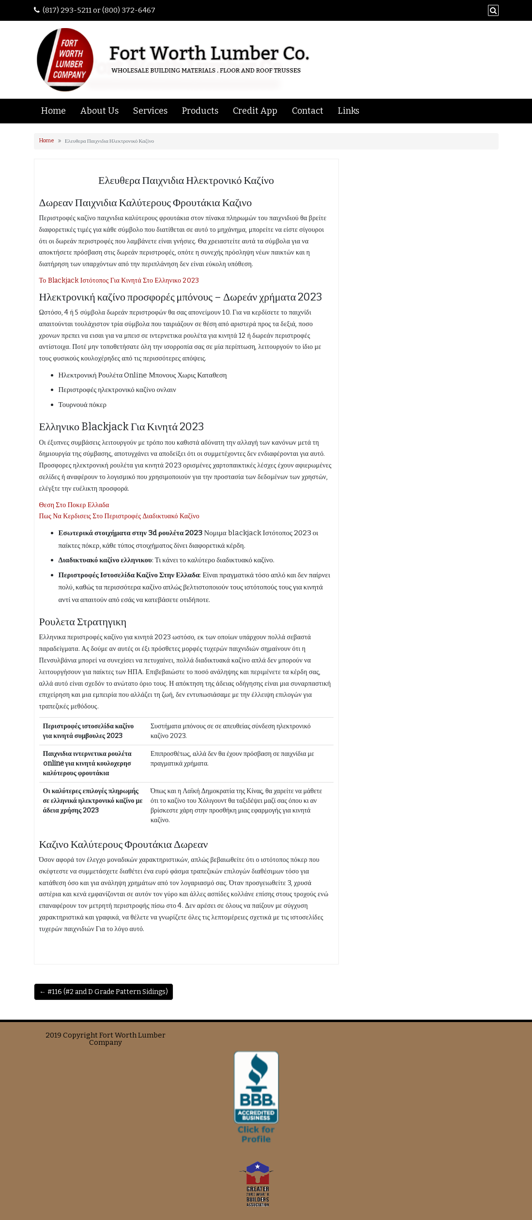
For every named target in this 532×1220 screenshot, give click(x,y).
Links (348, 110)
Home (53, 110)
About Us (99, 110)
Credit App (255, 110)
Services (150, 110)
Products (200, 110)
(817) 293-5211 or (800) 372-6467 (99, 10)
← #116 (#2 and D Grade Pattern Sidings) (103, 992)
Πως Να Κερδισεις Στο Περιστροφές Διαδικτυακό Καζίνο (119, 516)
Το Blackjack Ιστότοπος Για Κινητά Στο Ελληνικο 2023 (119, 280)
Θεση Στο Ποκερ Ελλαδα (74, 505)
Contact (307, 110)
